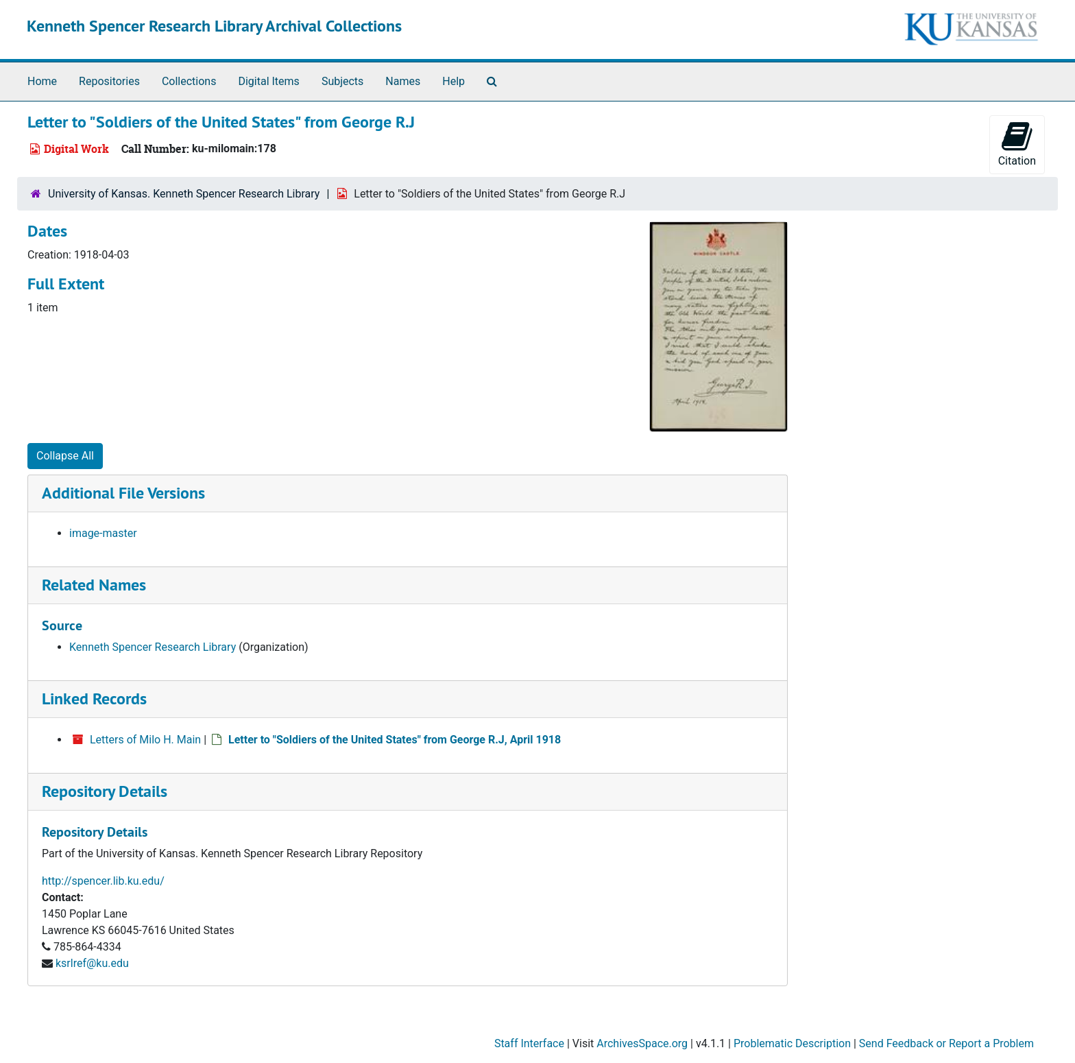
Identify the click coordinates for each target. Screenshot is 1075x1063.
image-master (103, 533)
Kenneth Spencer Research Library (152, 647)
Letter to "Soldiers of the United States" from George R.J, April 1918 (394, 739)
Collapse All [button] (65, 455)
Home (42, 81)
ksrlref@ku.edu (92, 963)
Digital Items (268, 81)
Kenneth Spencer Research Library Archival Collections (214, 25)
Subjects (342, 81)
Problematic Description (792, 1043)
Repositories (109, 81)
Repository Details (104, 791)
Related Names (94, 584)
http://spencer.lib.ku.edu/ (103, 880)
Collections (189, 81)
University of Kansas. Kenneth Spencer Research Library (183, 193)
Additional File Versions (123, 492)
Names (402, 81)
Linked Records (94, 698)
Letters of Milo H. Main (145, 739)
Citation (1017, 143)
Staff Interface (529, 1043)
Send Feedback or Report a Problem (946, 1043)
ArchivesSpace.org (642, 1043)
